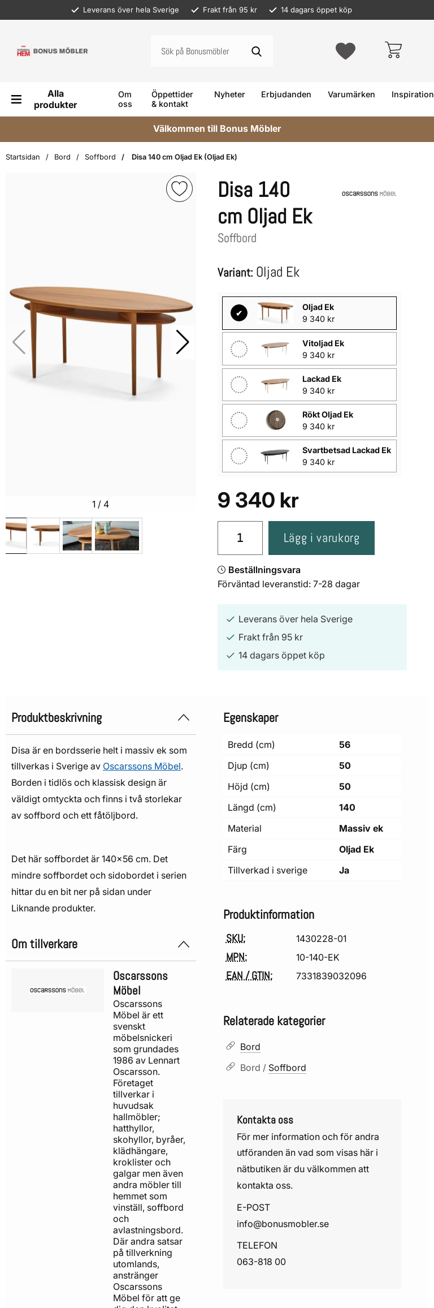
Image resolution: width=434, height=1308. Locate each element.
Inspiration (413, 94)
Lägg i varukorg (318, 539)
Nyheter (229, 94)
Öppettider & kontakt (172, 99)
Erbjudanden (286, 94)
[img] (179, 189)
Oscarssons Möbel (142, 766)
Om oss (125, 99)
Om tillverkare (100, 944)
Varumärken (351, 94)
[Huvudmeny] (46, 99)
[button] (182, 342)
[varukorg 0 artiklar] (393, 51)
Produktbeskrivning (100, 717)
